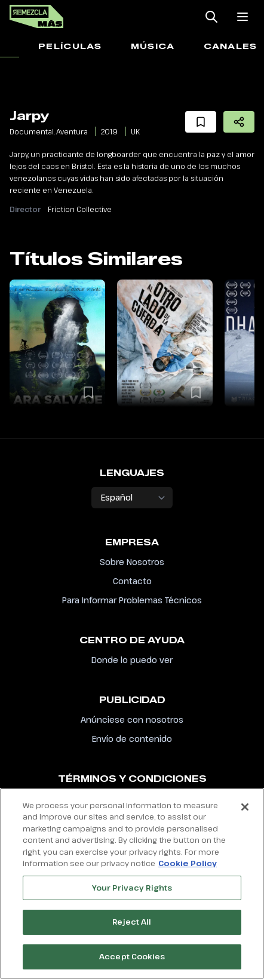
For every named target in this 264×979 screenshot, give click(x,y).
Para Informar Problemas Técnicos (132, 600)
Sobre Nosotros (132, 561)
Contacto (132, 581)
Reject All (131, 927)
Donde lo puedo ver (132, 659)
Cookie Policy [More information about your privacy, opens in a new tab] (187, 869)
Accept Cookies (132, 962)
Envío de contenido (132, 738)
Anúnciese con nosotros (132, 719)
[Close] (245, 812)
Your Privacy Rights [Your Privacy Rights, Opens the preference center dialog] (132, 893)
